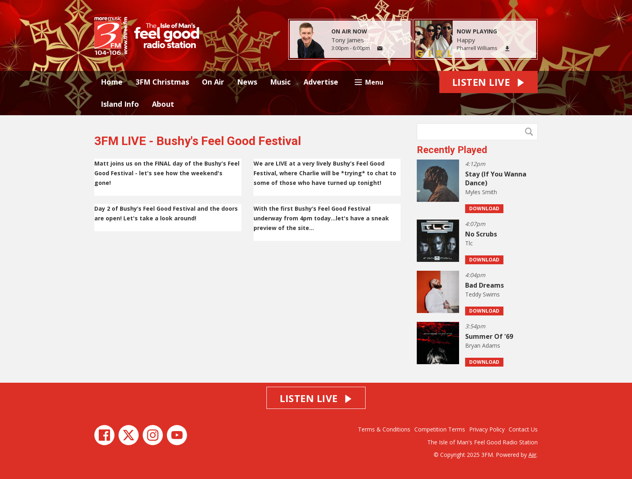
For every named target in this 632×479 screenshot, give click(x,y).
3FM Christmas (162, 82)
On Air (213, 82)
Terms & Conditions (384, 429)
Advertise (321, 82)
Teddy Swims (482, 294)
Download (484, 208)
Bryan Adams (482, 345)
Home (112, 82)
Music (280, 82)
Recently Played (452, 150)
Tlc (469, 243)
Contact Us (523, 429)
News (247, 82)
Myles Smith (481, 192)
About (163, 104)
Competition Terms (439, 429)
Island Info (120, 104)
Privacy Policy (487, 429)
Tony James (347, 40)
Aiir (532, 454)
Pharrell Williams (477, 48)
